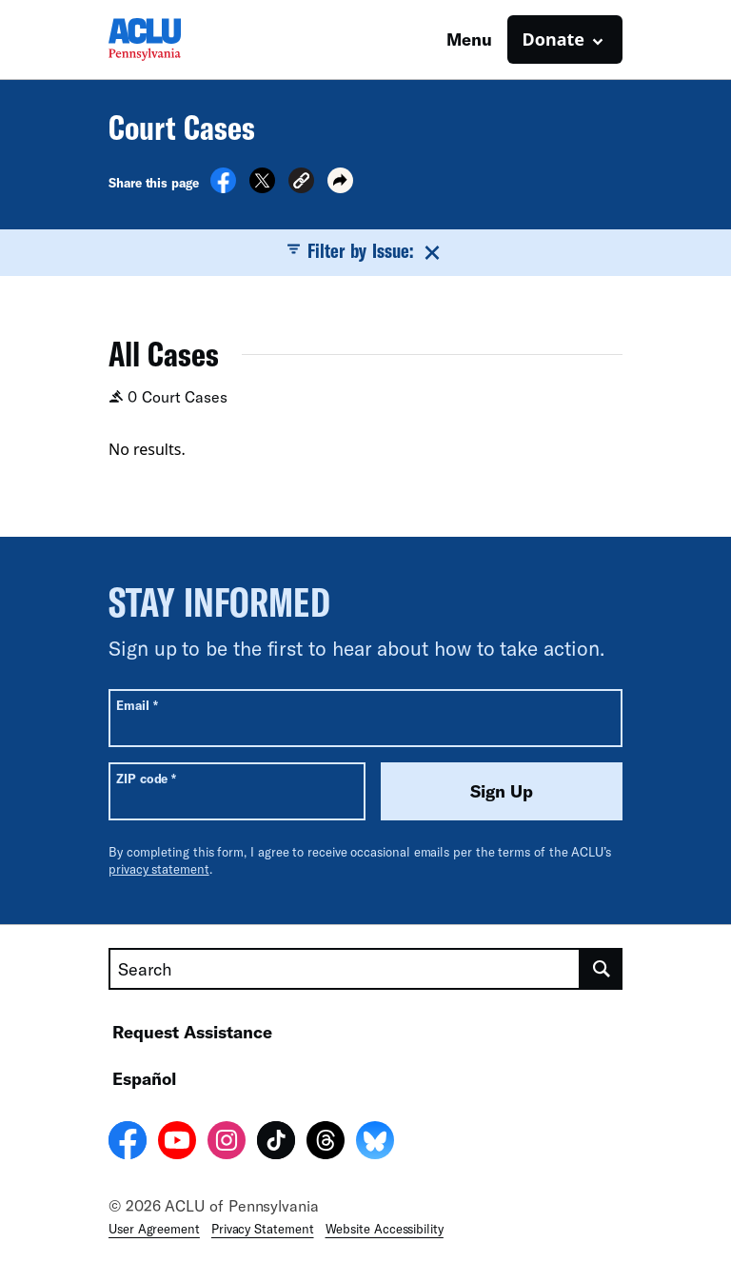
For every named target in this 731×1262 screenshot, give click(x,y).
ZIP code (146, 778)
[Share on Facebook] (223, 187)
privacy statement (159, 869)
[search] (601, 969)
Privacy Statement (262, 1228)
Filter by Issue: (365, 251)
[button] (301, 183)
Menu (469, 39)
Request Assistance (192, 1031)
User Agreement (154, 1228)
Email (136, 705)
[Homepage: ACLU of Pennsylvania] (175, 39)
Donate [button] (553, 39)
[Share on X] (262, 187)
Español (144, 1078)
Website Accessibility (385, 1228)
